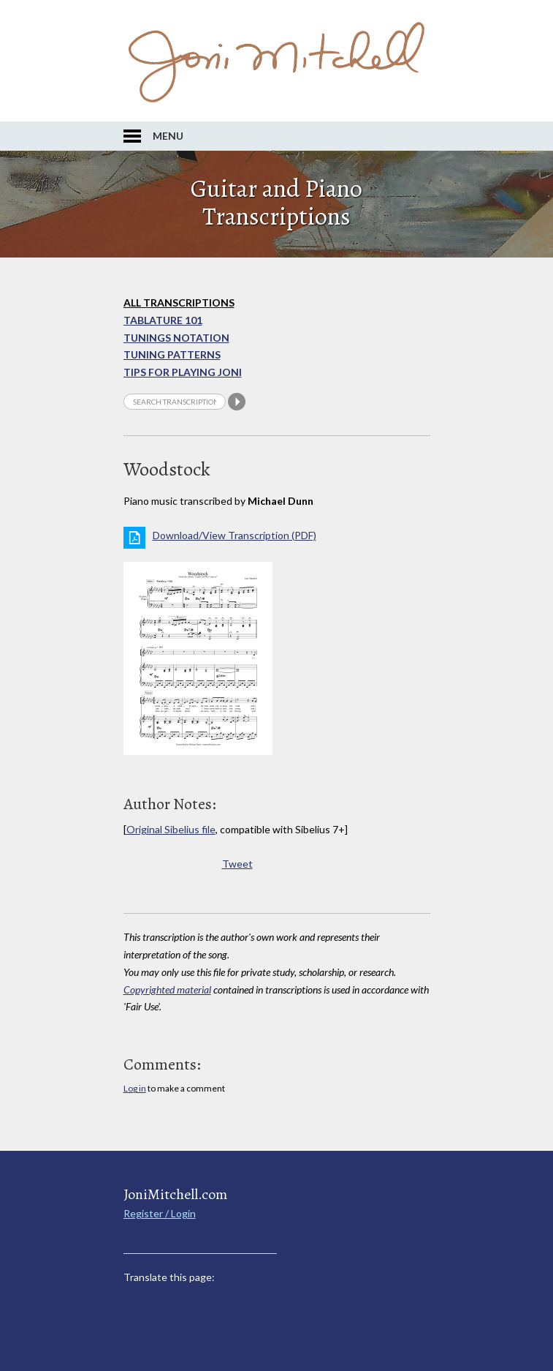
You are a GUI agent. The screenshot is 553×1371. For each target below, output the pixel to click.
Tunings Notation (176, 337)
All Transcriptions (178, 302)
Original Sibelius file (171, 829)
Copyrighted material (167, 989)
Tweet (237, 863)
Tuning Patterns (172, 354)
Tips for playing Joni (182, 372)
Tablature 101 (162, 320)
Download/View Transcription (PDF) (234, 535)
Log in (134, 1088)
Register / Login (159, 1213)
